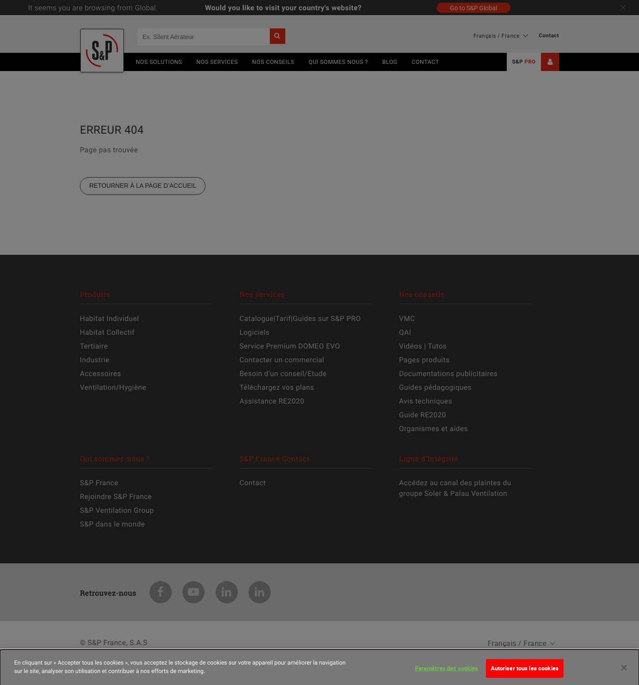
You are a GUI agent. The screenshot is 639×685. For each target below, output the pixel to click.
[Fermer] (624, 672)
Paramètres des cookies (446, 673)
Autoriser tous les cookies (525, 673)
